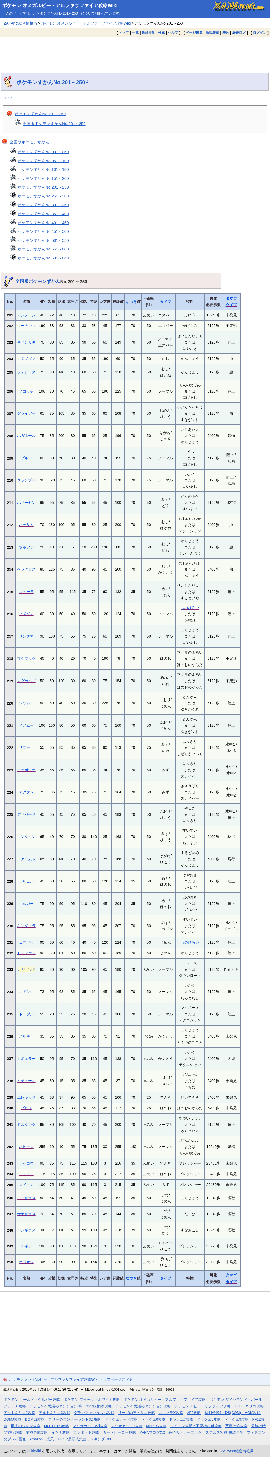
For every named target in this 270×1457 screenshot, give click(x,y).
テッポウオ (26, 770)
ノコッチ (26, 391)
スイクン (26, 1185)
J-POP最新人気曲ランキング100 (84, 1439)
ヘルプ (173, 33)
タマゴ (231, 298)
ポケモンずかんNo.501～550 (43, 240)
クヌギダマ (26, 358)
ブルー (26, 458)
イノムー (26, 725)
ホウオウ (26, 1262)
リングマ (26, 636)
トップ (124, 33)
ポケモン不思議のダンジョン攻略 (143, 1406)
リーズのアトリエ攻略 (136, 1413)
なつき (131, 302)
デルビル (26, 881)
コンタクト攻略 (86, 1432)
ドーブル (26, 1014)
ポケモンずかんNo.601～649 (43, 258)
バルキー (26, 1036)
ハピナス (26, 1147)
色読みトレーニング (185, 1432)
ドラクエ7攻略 (181, 1419)
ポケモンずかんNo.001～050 (43, 151)
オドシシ (26, 992)
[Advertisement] (135, 51)
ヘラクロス (26, 569)
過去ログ (239, 33)
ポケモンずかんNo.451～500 (43, 231)
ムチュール (26, 1081)
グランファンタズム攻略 (94, 1413)
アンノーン (26, 315)
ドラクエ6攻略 (153, 1419)
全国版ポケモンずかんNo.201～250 (54, 123)
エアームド (26, 859)
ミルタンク (26, 1124)
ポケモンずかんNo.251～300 (43, 196)
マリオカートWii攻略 (90, 1426)
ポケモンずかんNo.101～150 (43, 169)
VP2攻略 (194, 1413)
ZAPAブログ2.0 (152, 1432)
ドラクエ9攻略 (236, 1419)
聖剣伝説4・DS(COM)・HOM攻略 (233, 1413)
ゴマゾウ (26, 942)
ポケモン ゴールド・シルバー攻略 (32, 1399)
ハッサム (26, 525)
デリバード (26, 814)
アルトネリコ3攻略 (54, 1413)
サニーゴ (26, 747)
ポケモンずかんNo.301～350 (43, 204)
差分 (225, 33)
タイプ (165, 302)
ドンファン (26, 953)
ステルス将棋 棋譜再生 (224, 1432)
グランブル (26, 480)
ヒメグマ (26, 614)
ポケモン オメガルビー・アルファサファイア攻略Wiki (60, 5)
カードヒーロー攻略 (119, 1432)
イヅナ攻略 (60, 1432)
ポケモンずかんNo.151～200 (43, 178)
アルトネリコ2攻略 (19, 1413)
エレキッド (26, 1097)
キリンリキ (26, 342)
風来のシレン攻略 (25, 1426)
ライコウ (26, 1163)
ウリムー (26, 703)
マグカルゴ (26, 681)
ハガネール (26, 435)
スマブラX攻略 (170, 1413)
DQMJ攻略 (12, 1419)
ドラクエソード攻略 (121, 1419)
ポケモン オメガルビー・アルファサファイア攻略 (165, 1399)
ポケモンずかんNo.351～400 (43, 213)
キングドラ (26, 926)
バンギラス (26, 1230)
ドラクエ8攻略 (209, 1419)
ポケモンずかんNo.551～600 (43, 249)
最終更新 (148, 33)
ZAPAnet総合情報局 (20, 23)
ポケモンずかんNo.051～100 (43, 160)
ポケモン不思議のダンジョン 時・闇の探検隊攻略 (70, 1406)
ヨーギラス (26, 1198)
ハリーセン (26, 502)
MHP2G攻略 (156, 1426)
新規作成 (212, 33)
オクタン (26, 792)
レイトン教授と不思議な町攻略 (196, 1426)
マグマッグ (26, 658)
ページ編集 (194, 33)
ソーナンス (26, 326)
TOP (8, 98)
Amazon (36, 1439)
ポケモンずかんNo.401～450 (43, 222)
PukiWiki (34, 1451)
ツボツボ (26, 547)
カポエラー (26, 1058)
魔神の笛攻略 (37, 1432)
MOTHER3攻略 (56, 1426)
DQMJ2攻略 (35, 1419)
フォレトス (26, 372)
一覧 (135, 33)
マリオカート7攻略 (127, 1426)
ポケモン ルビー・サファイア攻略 (202, 1406)
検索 (161, 33)
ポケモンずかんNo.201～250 (50, 82)
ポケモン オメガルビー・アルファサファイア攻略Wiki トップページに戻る (71, 1379)
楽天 (50, 1439)
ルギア (26, 1246)
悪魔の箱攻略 (236, 1426)
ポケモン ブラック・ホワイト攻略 (92, 1399)
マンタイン (26, 836)
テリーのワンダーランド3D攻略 (74, 1419)
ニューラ (26, 592)
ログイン (260, 33)
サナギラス (26, 1214)
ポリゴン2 (26, 969)
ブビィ (26, 1108)
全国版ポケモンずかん (29, 142)
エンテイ (26, 1174)
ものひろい (190, 608)
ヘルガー (26, 903)
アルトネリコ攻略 (249, 1406)
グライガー (26, 413)
